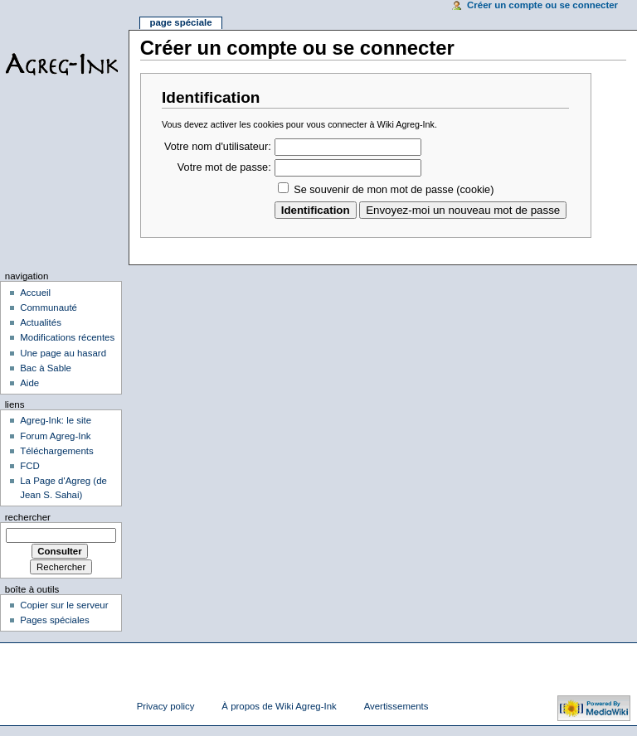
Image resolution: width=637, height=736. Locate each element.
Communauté (48, 307)
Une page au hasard (63, 353)
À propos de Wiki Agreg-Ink (278, 706)
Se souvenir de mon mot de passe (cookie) (394, 190)
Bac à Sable (45, 368)
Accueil (35, 293)
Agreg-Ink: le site (55, 420)
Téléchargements (57, 451)
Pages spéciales (54, 620)
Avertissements (396, 706)
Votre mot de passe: (224, 167)
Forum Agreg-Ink (55, 436)
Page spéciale (180, 22)
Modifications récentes (67, 337)
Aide (29, 383)
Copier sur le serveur (64, 605)
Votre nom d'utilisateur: (217, 147)
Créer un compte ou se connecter (542, 5)
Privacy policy (166, 706)
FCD (30, 466)
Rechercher (28, 517)
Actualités (40, 322)
